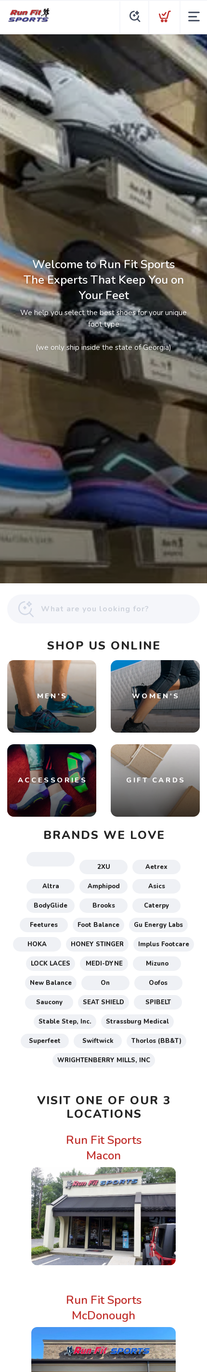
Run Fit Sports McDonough (104, 1307)
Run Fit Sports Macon (104, 1147)
